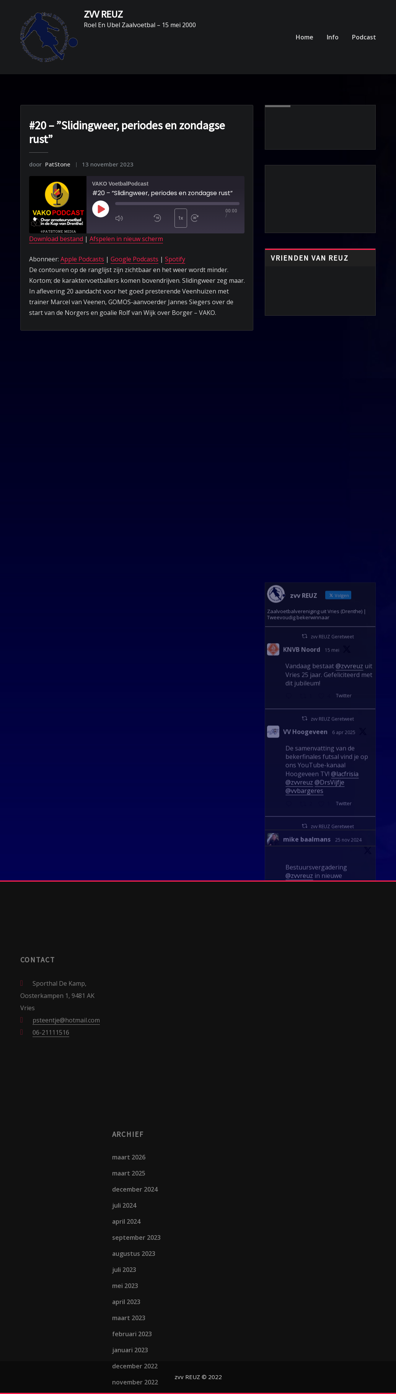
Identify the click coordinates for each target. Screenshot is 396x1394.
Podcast (364, 37)
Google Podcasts (134, 259)
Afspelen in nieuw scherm (126, 239)
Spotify (175, 259)
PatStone (49, 164)
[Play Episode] (100, 209)
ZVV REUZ (103, 14)
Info (333, 37)
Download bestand (56, 239)
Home (304, 37)
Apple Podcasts (82, 259)
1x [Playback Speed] (180, 218)
